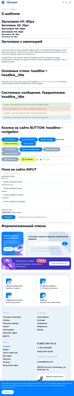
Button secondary (11, 144)
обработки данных (52, 248)
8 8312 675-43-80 (45, 351)
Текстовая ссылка (7, 82)
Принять (8, 392)
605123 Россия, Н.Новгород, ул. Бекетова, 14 (51, 368)
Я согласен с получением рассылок (42, 251)
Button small (28, 144)
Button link (60, 140)
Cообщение (5, 198)
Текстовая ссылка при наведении (26, 82)
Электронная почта (7, 185)
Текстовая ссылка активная (48, 82)
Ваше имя (4, 178)
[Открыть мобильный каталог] (2, 2)
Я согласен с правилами (44, 248)
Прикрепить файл (6, 210)
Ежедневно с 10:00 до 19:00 (47, 357)
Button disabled (10, 149)
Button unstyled (47, 140)
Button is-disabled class (30, 149)
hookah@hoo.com (45, 362)
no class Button (10, 140)
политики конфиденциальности (38, 217)
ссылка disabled (37, 83)
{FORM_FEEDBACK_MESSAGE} (36, 203)
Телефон (4, 191)
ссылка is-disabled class (22, 83)
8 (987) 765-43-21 (46, 343)
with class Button (28, 140)
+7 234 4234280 (44, 348)
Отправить (8, 217)
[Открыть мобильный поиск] (70, 2)
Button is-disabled (11, 153)
